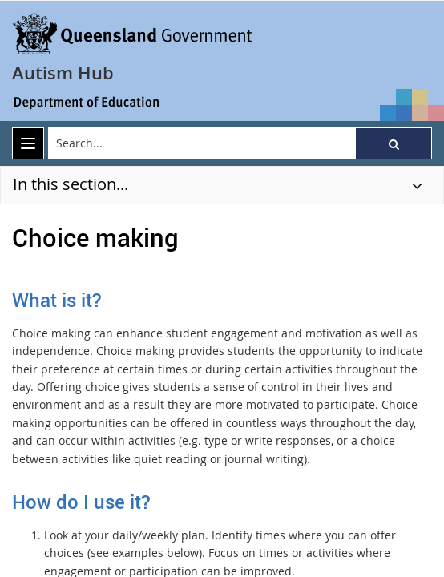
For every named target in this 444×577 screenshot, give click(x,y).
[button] (393, 143)
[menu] (28, 143)
